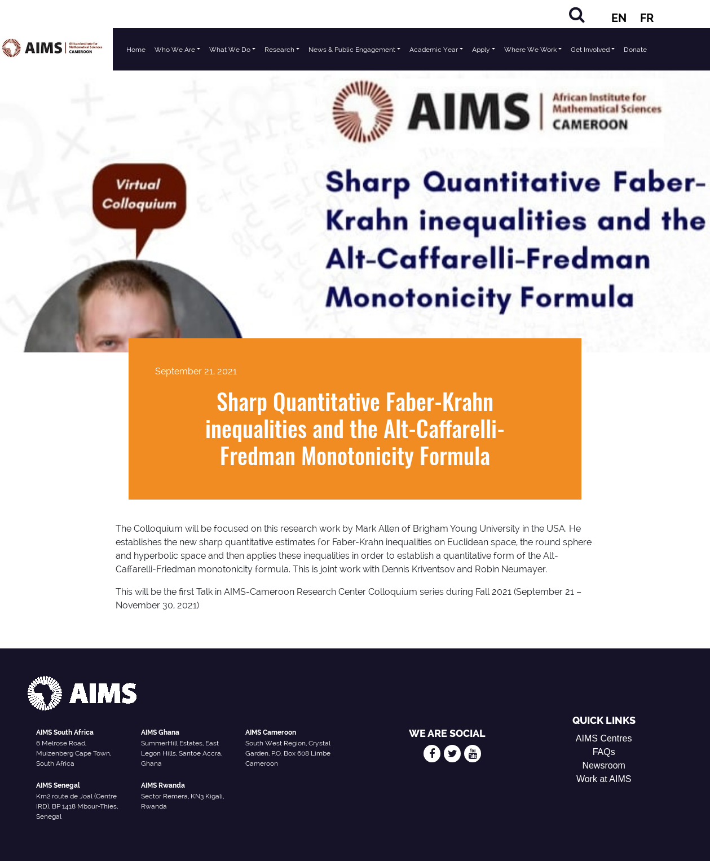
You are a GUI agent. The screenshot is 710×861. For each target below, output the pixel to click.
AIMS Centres (604, 738)
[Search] (577, 14)
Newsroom (603, 765)
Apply (481, 50)
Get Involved (590, 50)
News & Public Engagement (351, 50)
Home (135, 50)
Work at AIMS (604, 779)
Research (279, 50)
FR (647, 18)
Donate (635, 50)
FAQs (604, 752)
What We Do (229, 50)
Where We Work (530, 50)
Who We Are (175, 50)
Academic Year (433, 50)
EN (619, 18)
